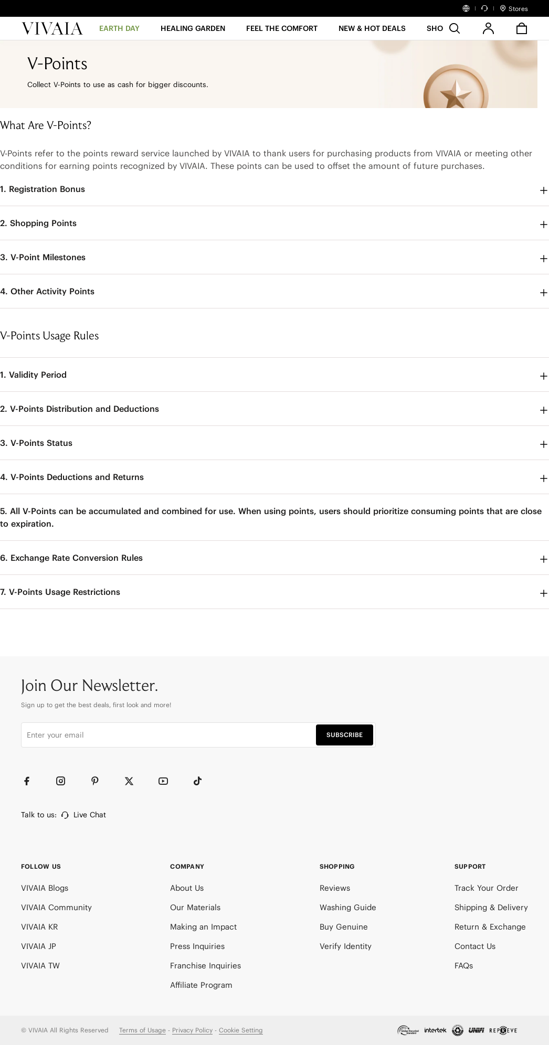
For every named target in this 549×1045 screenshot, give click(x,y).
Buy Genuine (344, 927)
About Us (187, 888)
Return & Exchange (490, 927)
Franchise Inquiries (205, 966)
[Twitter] (133, 781)
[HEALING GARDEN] (193, 32)
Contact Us (475, 946)
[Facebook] (31, 781)
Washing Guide (348, 907)
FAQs (464, 966)
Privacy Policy (192, 1030)
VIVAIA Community (56, 907)
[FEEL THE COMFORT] (282, 32)
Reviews (335, 888)
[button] (372, 32)
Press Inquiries (197, 946)
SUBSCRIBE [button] (344, 735)
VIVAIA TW (40, 966)
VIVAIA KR (39, 927)
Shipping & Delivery (491, 907)
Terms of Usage (142, 1030)
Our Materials (195, 907)
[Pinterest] (99, 781)
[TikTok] (202, 781)
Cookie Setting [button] (241, 1030)
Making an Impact (203, 927)
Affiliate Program (201, 985)
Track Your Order (487, 888)
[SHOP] (437, 32)
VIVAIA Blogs (44, 888)
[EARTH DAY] (119, 32)
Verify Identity (346, 946)
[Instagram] (65, 781)
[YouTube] (167, 781)
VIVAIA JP (38, 946)
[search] (454, 28)
